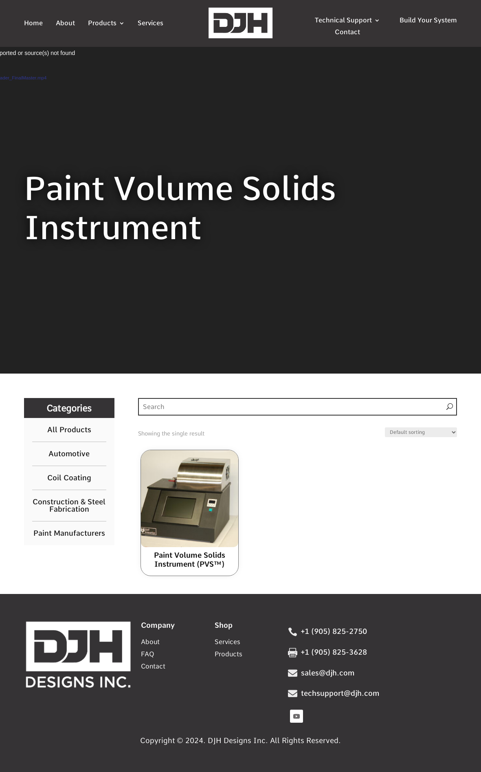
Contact (347, 32)
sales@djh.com (327, 673)
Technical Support (343, 20)
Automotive (69, 454)
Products (102, 23)
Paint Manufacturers (69, 533)
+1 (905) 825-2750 (334, 631)
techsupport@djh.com (340, 693)
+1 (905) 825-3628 (334, 652)
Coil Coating (69, 478)
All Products (69, 430)
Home (33, 23)
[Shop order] (421, 432)
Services (150, 23)
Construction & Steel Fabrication (69, 505)
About (65, 23)
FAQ (147, 654)
